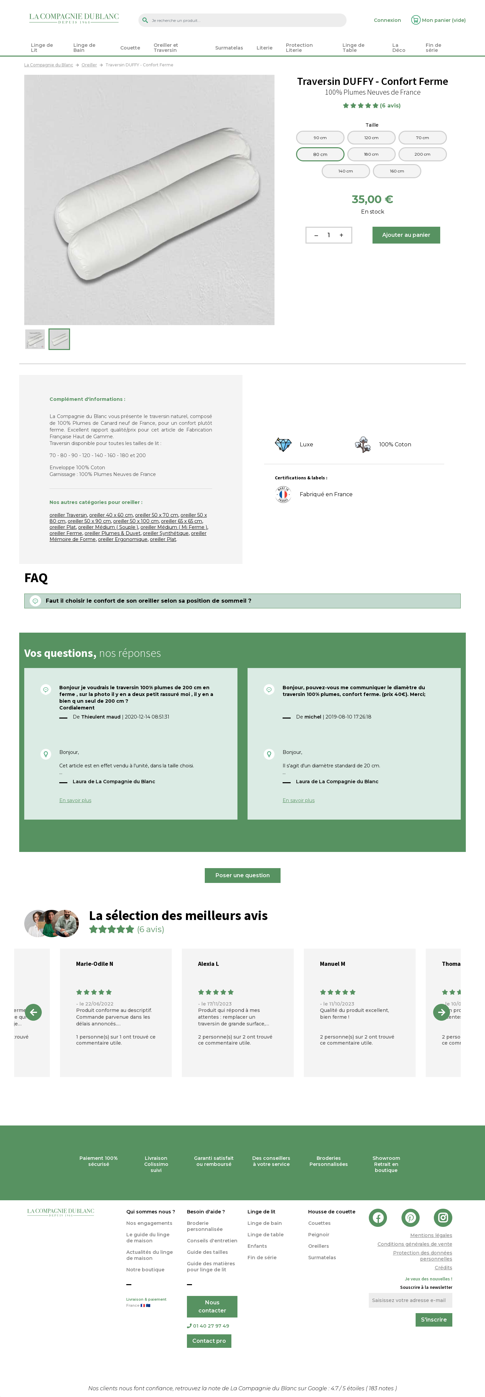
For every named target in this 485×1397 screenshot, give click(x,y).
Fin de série (262, 1258)
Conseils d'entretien (212, 1241)
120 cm (371, 137)
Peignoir (318, 1235)
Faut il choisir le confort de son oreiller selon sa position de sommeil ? (148, 601)
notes (382, 1388)
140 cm (345, 170)
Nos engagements (149, 1223)
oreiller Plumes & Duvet (112, 533)
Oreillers (318, 1246)
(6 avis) (391, 106)
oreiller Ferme (66, 533)
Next (441, 1012)
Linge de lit (262, 1212)
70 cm (422, 137)
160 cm (397, 170)
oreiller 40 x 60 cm (111, 515)
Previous (33, 1012)
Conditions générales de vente (415, 1244)
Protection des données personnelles (422, 1256)
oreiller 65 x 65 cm (181, 521)
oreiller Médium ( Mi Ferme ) (173, 527)
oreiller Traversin (68, 515)
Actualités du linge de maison (149, 1255)
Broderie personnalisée (205, 1226)
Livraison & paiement (151, 1303)
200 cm (422, 154)
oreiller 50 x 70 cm (156, 515)
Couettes (319, 1223)
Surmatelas (322, 1258)
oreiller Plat (63, 527)
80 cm (320, 154)
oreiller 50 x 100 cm (136, 521)
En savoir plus (75, 800)
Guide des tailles (207, 1252)
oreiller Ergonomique (123, 539)
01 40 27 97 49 (208, 1326)
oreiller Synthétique (166, 533)
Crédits (443, 1268)
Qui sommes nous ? (150, 1212)
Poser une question (243, 875)
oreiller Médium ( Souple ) (108, 527)
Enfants (257, 1246)
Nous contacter (212, 1306)
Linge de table (266, 1235)
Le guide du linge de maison (147, 1238)
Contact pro (209, 1341)
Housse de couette (331, 1212)
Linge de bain (265, 1223)
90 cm (320, 137)
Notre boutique (145, 1270)
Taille (372, 125)
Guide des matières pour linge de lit (211, 1267)
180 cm (371, 154)
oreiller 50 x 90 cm (89, 521)
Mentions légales (431, 1235)
